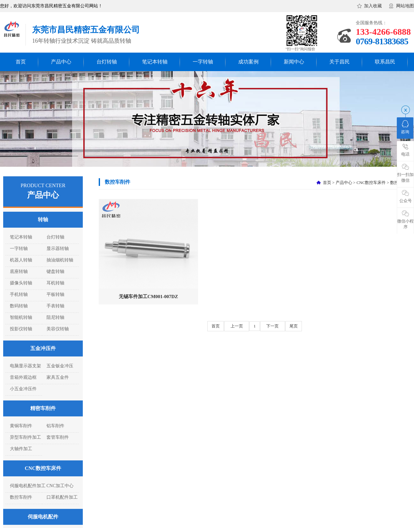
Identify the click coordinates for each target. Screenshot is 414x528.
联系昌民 (385, 61)
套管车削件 (57, 437)
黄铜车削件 (21, 425)
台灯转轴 (106, 61)
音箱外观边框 (23, 377)
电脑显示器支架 (25, 365)
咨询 (405, 127)
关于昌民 (339, 61)
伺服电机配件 (43, 516)
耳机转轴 (55, 283)
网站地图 (405, 6)
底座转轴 (19, 271)
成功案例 (248, 61)
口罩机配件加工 (62, 497)
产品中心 (61, 61)
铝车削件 (55, 425)
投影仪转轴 (21, 328)
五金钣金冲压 (59, 365)
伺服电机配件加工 (28, 485)
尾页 (293, 326)
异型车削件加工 (25, 437)
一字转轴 (203, 61)
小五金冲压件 (23, 388)
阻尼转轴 (55, 317)
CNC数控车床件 (43, 468)
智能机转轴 (21, 317)
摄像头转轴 (21, 283)
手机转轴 (19, 294)
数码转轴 (19, 306)
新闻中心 (294, 61)
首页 (21, 61)
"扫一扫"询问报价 (301, 49)
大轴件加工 (21, 448)
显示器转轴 (57, 248)
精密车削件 (43, 408)
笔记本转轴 (155, 61)
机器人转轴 (21, 260)
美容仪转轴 (57, 328)
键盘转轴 (55, 271)
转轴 (43, 219)
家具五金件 (57, 377)
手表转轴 (55, 306)
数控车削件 (21, 497)
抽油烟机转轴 (59, 260)
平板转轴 (55, 294)
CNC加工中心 (60, 485)
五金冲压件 (43, 348)
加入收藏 (373, 6)
